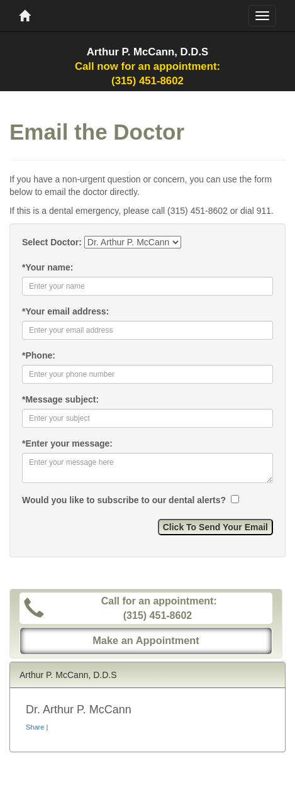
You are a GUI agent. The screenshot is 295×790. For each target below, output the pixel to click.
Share (35, 727)
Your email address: (65, 311)
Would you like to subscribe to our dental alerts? (125, 500)
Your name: (47, 267)
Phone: (38, 355)
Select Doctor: (52, 242)
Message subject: (60, 399)
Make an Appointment (145, 640)
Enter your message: (67, 443)
